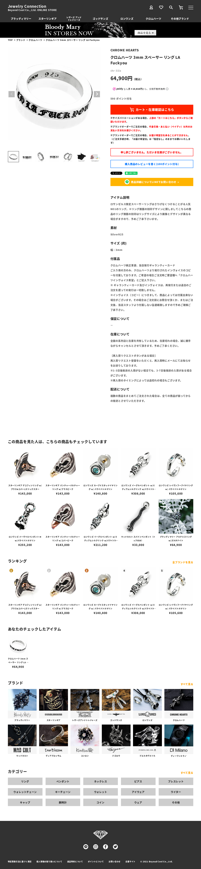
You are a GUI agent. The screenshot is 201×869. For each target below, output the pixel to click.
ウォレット (100, 792)
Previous (11, 94)
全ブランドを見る (182, 562)
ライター (176, 792)
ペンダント (62, 781)
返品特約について (75, 861)
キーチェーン (63, 792)
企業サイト (130, 861)
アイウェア (138, 792)
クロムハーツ (153, 18)
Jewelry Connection (27, 6)
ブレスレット (176, 781)
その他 (176, 802)
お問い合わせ (115, 861)
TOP (10, 39)
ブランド (20, 39)
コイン (100, 802)
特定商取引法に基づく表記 (20, 861)
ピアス (138, 781)
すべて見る (187, 684)
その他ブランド (180, 18)
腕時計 (63, 802)
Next (97, 94)
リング (25, 781)
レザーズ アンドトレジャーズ (74, 18)
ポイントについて (96, 861)
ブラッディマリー (21, 18)
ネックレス (100, 781)
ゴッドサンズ (100, 18)
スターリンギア (47, 18)
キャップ (25, 802)
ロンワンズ (127, 18)
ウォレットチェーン (25, 792)
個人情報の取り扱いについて (49, 861)
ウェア (138, 802)
